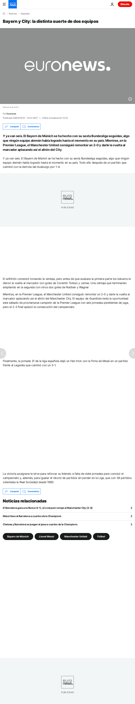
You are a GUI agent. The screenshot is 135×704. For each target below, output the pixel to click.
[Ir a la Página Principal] (12, 4)
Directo (125, 4)
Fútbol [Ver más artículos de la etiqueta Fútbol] (101, 536)
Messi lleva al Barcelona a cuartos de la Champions (32, 516)
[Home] (4, 13)
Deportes (25, 14)
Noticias (13, 14)
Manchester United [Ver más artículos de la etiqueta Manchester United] (75, 536)
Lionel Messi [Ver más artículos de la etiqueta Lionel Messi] (46, 536)
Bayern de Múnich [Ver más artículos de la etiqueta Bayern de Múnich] (18, 536)
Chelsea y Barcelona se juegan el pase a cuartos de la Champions (40, 524)
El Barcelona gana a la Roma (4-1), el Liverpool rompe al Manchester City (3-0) (48, 507)
